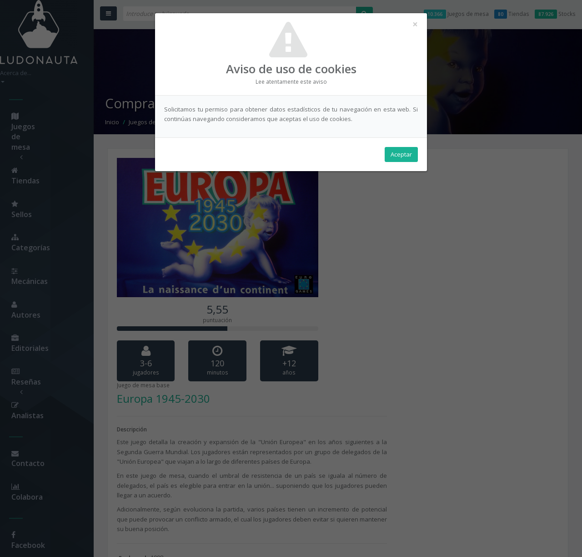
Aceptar (401, 155)
